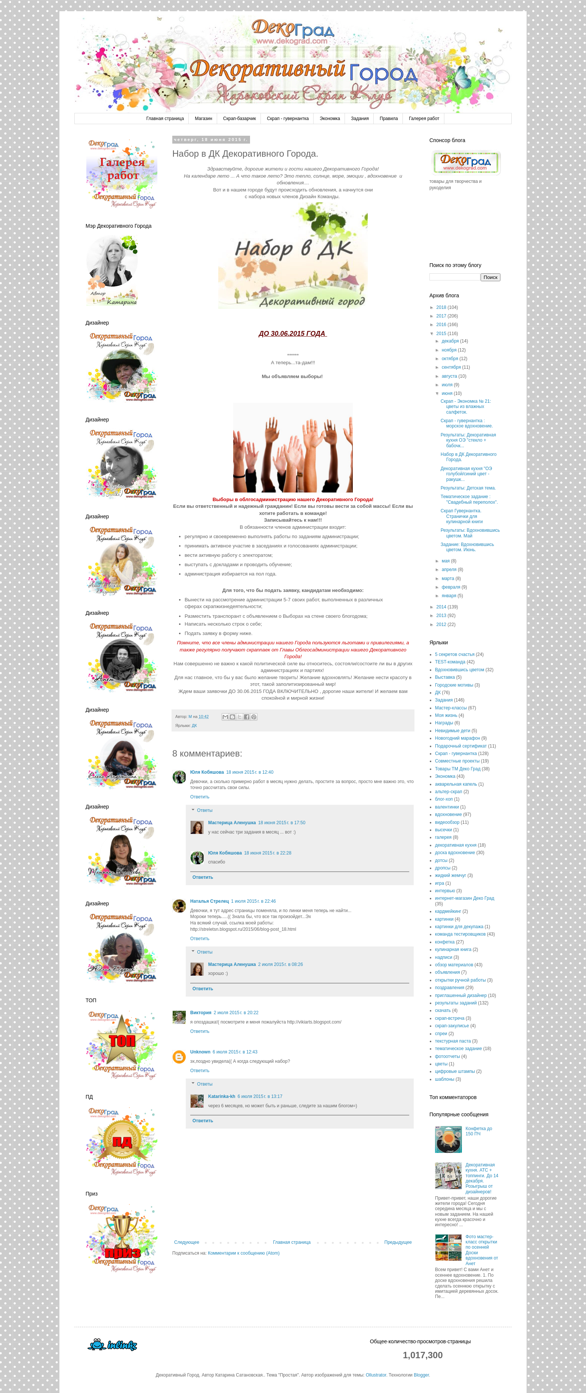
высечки (443, 829)
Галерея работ (424, 118)
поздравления (449, 987)
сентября (452, 367)
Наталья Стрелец (209, 901)
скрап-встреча (450, 1018)
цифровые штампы (455, 1071)
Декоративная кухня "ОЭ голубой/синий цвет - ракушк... (466, 474)
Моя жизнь (446, 715)
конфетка (445, 942)
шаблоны (444, 1079)
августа (450, 376)
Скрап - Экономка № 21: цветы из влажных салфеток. (466, 407)
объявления (447, 972)
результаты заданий (456, 1003)
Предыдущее (398, 1242)
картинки (444, 919)
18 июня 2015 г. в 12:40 (250, 772)
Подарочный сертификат (461, 746)
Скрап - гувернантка (288, 118)
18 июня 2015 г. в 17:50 (282, 822)
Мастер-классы (451, 708)
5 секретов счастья (455, 654)
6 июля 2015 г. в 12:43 (235, 1052)
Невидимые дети (452, 730)
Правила (389, 118)
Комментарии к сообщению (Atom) (244, 1253)
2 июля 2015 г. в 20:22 (236, 1012)
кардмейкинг (448, 911)
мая (446, 561)
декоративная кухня (455, 845)
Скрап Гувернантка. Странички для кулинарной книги (462, 516)
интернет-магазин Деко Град (464, 898)
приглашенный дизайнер (461, 995)
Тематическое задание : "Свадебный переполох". (469, 499)
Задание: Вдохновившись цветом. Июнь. (467, 547)
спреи (441, 1033)
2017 (442, 316)
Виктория (201, 1012)
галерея (443, 837)
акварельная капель (456, 784)
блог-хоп (444, 799)
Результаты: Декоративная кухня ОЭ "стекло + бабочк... (468, 440)
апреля (450, 569)
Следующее (186, 1242)
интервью (445, 890)
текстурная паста (453, 1041)
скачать (443, 1010)
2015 (442, 333)
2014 (442, 607)
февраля (452, 587)
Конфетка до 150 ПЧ (479, 1131)
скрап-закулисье (452, 1025)
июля (448, 384)
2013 (442, 615)
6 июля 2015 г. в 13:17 (260, 1096)
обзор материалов (454, 964)
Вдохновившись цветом (459, 669)
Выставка (445, 677)
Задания (359, 118)
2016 (442, 324)
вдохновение (448, 814)
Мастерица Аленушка (232, 822)
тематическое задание (458, 1048)
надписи (443, 957)
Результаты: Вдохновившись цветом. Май (470, 533)
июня (448, 393)
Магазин (203, 118)
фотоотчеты (447, 1056)
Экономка (330, 118)
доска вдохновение (455, 852)
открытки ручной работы (460, 980)
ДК (194, 725)
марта (449, 578)
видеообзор (447, 822)
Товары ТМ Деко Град (458, 768)
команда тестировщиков (460, 934)
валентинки (447, 807)
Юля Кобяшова (207, 772)
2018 (442, 307)
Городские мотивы (454, 685)
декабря (451, 341)
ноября (450, 350)
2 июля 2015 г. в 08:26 (280, 964)
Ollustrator (376, 1375)
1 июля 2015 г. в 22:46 (253, 901)
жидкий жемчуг (450, 875)
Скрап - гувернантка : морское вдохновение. (467, 423)
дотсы (441, 860)
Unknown (200, 1052)
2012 (442, 624)
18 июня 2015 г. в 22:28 (268, 853)
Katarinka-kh (221, 1096)
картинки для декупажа (459, 926)
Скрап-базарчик (239, 118)
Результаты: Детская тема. (468, 488)
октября (450, 358)
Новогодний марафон (457, 738)
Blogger (421, 1375)
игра (439, 883)
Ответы (204, 810)
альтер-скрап (448, 791)
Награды (444, 722)
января (449, 595)
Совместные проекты (457, 761)
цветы (441, 1064)
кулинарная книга (453, 949)
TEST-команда (450, 662)
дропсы (442, 868)
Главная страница (165, 118)
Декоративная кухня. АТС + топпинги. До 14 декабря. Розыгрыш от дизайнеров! (482, 1178)
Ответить (199, 797)
